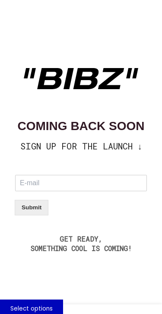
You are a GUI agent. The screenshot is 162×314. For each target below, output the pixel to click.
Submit (31, 207)
